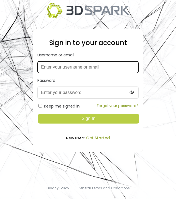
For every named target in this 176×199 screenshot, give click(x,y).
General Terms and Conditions (103, 188)
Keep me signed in (59, 106)
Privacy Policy (57, 188)
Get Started (98, 138)
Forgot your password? (118, 105)
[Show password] (132, 92)
